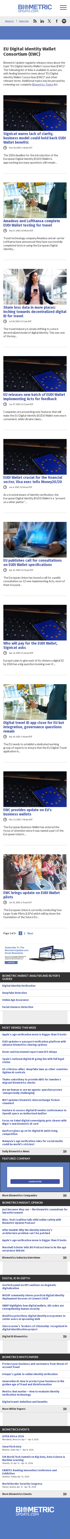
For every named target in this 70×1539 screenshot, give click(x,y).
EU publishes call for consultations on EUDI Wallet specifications (32, 562)
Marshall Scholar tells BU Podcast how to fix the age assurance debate (34, 1249)
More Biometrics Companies (19, 1195)
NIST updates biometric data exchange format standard (31, 1102)
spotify (64, 21)
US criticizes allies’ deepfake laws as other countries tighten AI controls (35, 1071)
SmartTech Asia (35, 1448)
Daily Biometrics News (15, 1151)
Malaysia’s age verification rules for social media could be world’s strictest (32, 1143)
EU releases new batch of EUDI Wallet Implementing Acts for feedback (34, 396)
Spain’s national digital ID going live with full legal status (33, 1060)
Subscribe (24, 21)
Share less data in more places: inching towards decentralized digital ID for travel (34, 311)
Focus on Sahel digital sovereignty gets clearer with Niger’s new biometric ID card (34, 1122)
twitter (49, 21)
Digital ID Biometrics (15, 1336)
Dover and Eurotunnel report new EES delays (29, 1052)
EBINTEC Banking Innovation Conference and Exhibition (35, 1473)
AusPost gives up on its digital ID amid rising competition (30, 1132)
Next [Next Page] (30, 933)
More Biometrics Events (17, 1494)
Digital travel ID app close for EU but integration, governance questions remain (33, 727)
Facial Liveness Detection (17, 1007)
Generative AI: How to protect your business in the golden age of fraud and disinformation (33, 1383)
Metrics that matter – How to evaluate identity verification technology (30, 1393)
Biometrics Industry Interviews (21, 1257)
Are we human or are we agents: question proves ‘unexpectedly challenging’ (32, 1091)
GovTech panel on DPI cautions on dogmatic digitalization (29, 1287)
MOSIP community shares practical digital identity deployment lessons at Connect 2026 (33, 1297)
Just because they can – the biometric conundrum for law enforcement (35, 1211)
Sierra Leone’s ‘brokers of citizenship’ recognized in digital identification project (34, 1328)
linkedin (42, 21)
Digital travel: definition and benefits (25, 1401)
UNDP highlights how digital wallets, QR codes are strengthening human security (33, 1307)
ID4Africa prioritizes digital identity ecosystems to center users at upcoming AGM (34, 1317)
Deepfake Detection (14, 993)
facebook (56, 21)
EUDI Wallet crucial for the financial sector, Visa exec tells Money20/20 (32, 479)
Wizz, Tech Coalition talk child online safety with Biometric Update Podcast (31, 1221)
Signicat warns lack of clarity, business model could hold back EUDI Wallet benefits (34, 138)
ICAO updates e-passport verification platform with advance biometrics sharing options (34, 1043)
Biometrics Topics (42, 84)
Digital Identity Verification (18, 985)
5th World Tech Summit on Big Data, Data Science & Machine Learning (35, 1460)
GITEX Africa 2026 (35, 1438)
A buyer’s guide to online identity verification (30, 1374)
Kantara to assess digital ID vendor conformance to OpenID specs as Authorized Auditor (34, 1112)
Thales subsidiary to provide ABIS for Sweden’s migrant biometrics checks (31, 1081)
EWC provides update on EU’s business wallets (27, 812)
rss (35, 21)
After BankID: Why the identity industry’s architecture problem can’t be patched (27, 1231)
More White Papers (14, 1409)
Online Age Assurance (15, 1000)
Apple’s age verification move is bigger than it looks (34, 1034)
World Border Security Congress (35, 1485)
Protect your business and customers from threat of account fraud (35, 1365)
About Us (9, 21)
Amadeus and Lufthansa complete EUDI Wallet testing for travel (31, 223)
